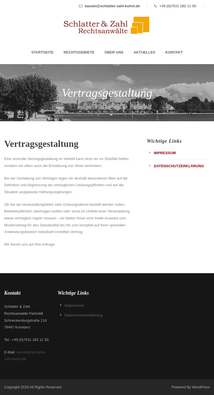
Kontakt (174, 52)
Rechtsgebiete (79, 52)
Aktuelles (144, 52)
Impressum (165, 153)
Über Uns (113, 52)
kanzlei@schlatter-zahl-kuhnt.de (112, 6)
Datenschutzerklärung (179, 166)
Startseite (42, 52)
